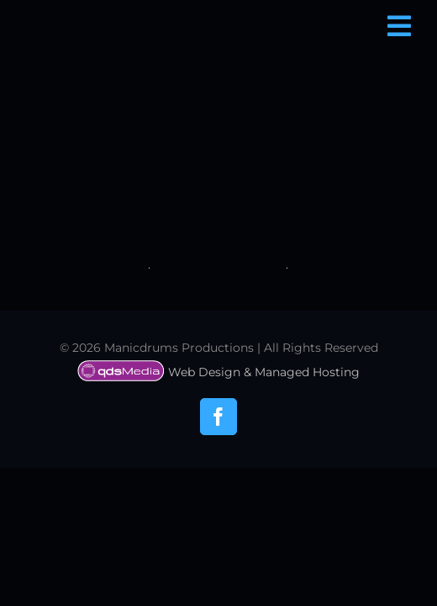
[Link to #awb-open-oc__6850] (399, 26)
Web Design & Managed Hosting (218, 500)
